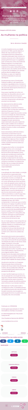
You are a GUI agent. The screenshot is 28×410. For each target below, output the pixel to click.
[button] (14, 2)
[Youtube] (11, 11)
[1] (2, 309)
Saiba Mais (14, 355)
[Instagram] (14, 11)
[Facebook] (17, 11)
